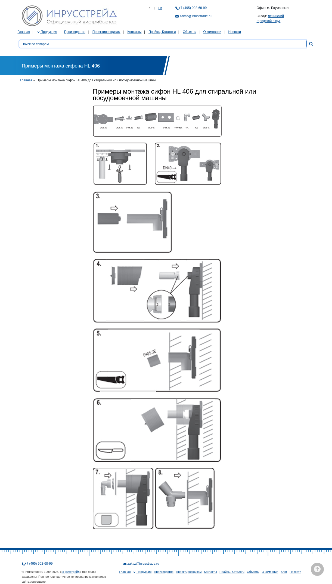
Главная (24, 32)
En (160, 8)
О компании (212, 32)
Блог (284, 571)
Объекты (189, 32)
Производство (74, 32)
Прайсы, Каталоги (162, 32)
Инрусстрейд (70, 571)
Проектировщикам (106, 32)
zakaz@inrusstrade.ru (196, 16)
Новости (234, 32)
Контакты (134, 32)
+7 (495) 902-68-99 (193, 8)
